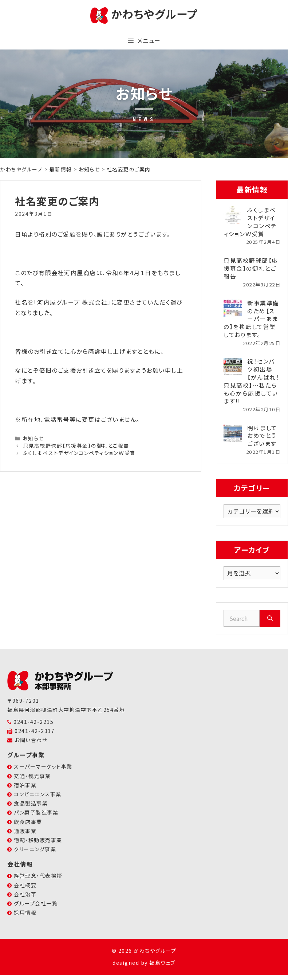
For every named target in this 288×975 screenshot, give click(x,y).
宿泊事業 (25, 785)
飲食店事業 (28, 821)
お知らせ (33, 438)
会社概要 (25, 885)
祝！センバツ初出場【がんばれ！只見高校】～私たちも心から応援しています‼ (251, 381)
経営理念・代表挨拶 (38, 875)
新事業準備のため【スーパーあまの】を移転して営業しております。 (251, 318)
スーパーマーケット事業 (43, 766)
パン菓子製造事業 (36, 812)
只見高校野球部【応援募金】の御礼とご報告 (76, 445)
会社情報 (20, 864)
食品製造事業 (31, 803)
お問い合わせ (31, 740)
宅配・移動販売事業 (38, 840)
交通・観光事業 (32, 776)
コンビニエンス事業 (38, 794)
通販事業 (25, 831)
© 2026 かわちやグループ (144, 950)
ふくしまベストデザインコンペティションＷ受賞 (79, 452)
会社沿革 (25, 894)
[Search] (270, 618)
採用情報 (25, 912)
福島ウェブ (162, 962)
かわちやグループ (154, 14)
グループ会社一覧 (36, 903)
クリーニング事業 (35, 849)
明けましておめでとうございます (262, 436)
